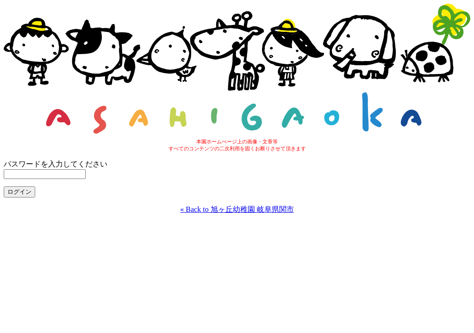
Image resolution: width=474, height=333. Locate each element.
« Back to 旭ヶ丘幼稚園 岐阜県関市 (236, 209)
